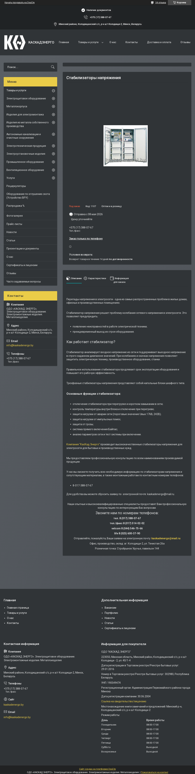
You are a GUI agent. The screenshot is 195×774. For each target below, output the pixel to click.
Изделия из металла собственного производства (27, 124)
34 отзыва (160, 2)
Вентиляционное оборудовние (25, 170)
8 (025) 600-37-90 (129, 533)
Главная (64, 42)
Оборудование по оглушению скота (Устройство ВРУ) (28, 195)
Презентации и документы (22, 248)
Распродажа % (15, 205)
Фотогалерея (14, 215)
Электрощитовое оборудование (26, 98)
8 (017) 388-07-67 (130, 518)
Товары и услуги (88, 42)
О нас (112, 42)
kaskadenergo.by (14, 704)
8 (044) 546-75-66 (132, 528)
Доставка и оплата (159, 42)
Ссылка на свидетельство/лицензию (123, 701)
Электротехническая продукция (26, 145)
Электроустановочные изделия (25, 153)
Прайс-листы (14, 224)
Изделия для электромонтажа (25, 114)
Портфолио (111, 612)
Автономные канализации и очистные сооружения (23, 136)
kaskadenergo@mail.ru (165, 538)
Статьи (10, 240)
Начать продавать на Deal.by (20, 2)
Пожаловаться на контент (154, 772)
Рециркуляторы (16, 186)
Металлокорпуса (16, 106)
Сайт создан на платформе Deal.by (97, 769)
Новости (11, 232)
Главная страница (18, 607)
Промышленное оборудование (25, 161)
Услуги (10, 177)
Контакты (131, 42)
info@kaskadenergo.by (19, 345)
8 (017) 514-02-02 (133, 523)
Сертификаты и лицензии (21, 265)
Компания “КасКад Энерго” (83, 444)
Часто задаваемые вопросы (23, 281)
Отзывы (185, 42)
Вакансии (110, 607)
